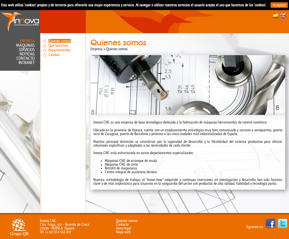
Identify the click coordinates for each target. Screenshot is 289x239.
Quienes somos (60, 41)
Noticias (27, 54)
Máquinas (25, 45)
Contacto (25, 58)
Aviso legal (123, 228)
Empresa (27, 41)
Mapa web (123, 232)
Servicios (27, 50)
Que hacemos (58, 45)
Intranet (26, 63)
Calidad (54, 55)
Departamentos (60, 50)
